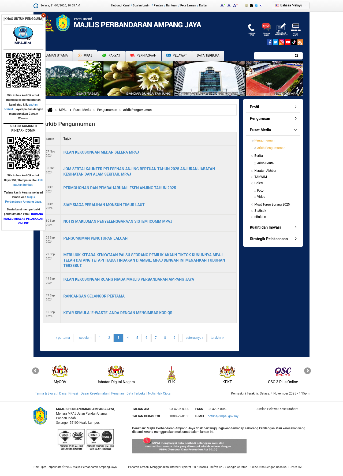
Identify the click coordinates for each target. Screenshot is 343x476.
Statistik (260, 211)
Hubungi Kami (120, 5)
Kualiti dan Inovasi (265, 227)
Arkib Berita (265, 163)
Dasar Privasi (68, 393)
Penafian (117, 393)
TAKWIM (261, 177)
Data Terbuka (208, 55)
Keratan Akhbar (266, 171)
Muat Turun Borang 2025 (272, 204)
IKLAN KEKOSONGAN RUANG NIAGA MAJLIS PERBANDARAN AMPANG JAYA (128, 279)
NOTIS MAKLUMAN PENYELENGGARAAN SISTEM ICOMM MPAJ (117, 221)
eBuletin (260, 217)
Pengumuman (107, 110)
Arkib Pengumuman (271, 148)
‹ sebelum (84, 338)
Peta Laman (188, 5)
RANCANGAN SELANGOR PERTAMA (94, 296)
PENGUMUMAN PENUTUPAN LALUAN (95, 238)
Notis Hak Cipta (159, 393)
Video (261, 197)
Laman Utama (56, 55)
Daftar (203, 5)
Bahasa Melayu (291, 5)
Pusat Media (82, 110)
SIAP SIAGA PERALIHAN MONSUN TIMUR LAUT (103, 205)
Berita (259, 156)
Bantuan (171, 5)
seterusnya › (194, 338)
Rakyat (111, 55)
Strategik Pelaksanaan (269, 239)
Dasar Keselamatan (95, 393)
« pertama (62, 338)
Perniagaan (143, 55)
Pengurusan (260, 118)
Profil (254, 107)
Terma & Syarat (46, 393)
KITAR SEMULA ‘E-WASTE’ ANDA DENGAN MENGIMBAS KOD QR (117, 313)
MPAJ (85, 55)
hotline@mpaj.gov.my (223, 416)
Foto (260, 190)
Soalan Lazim (142, 5)
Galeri (259, 183)
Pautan (158, 5)
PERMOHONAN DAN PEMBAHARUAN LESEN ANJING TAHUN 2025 (119, 188)
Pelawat (176, 56)
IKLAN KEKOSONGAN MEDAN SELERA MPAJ (101, 152)
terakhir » (217, 338)
